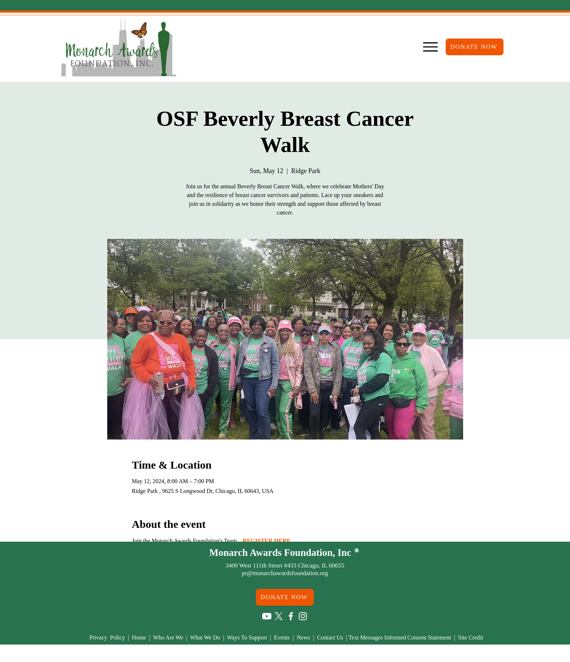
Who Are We (169, 637)
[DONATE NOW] (474, 47)
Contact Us (331, 637)
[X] (278, 616)
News (305, 637)
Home (140, 637)
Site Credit (470, 637)
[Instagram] (302, 616)
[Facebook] (290, 616)
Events (282, 637)
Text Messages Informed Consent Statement (400, 637)
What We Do (206, 637)
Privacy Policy (108, 637)
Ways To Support (247, 637)
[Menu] (430, 46)
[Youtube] (266, 616)
